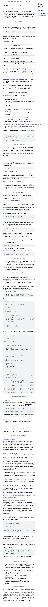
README (5, 290)
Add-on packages (41, 6)
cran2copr (7, 194)
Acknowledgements (42, 11)
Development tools (42, 7)
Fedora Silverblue (21, 504)
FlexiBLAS (26, 276)
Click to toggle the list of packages (12, 180)
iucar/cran (28, 569)
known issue (10, 491)
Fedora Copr (17, 199)
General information (40, 4)
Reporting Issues (41, 9)
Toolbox (5, 500)
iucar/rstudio (28, 402)
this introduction (9, 554)
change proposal (23, 280)
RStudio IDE (8, 401)
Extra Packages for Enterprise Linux (18, 79)
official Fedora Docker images (15, 440)
